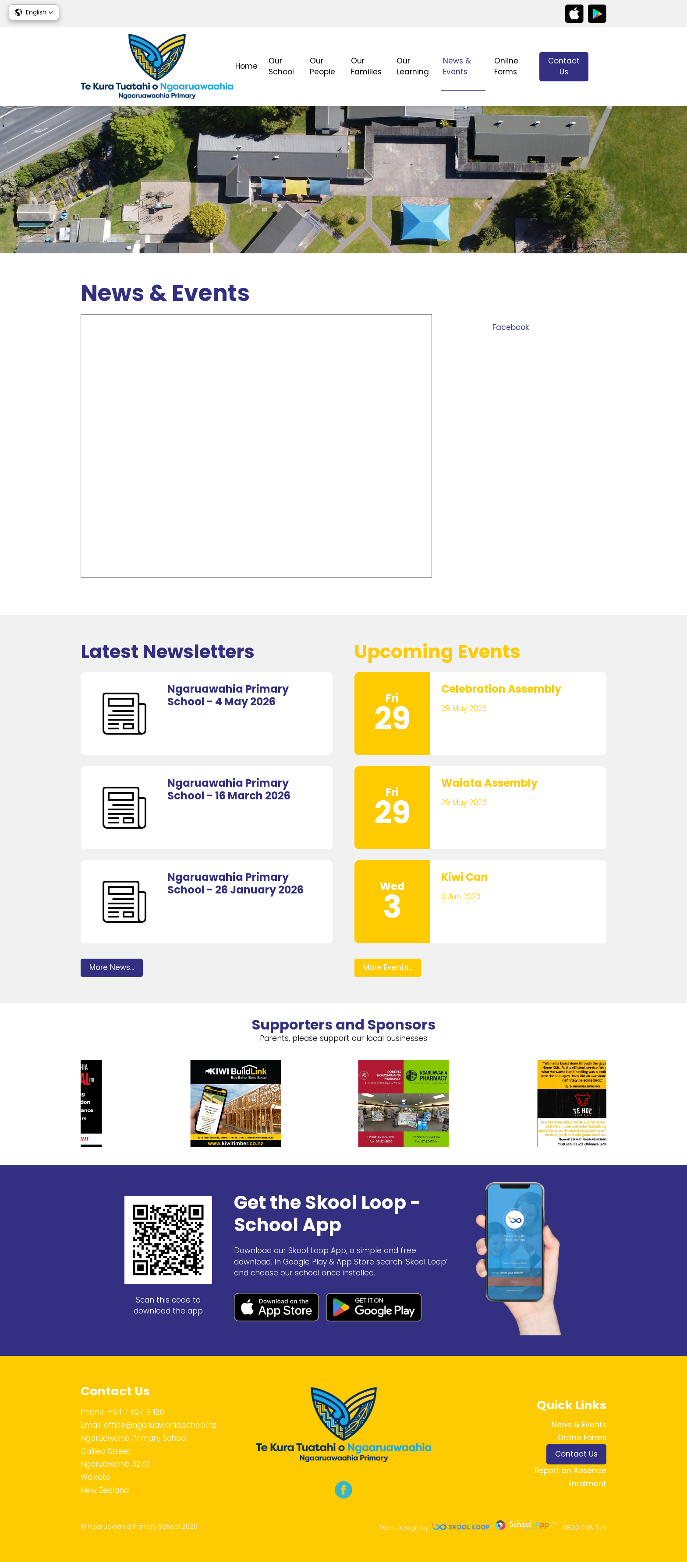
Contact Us (564, 66)
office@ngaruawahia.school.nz (160, 1425)
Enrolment (587, 1483)
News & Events (457, 66)
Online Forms (506, 66)
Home (246, 66)
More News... (111, 967)
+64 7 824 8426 (136, 1412)
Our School (281, 66)
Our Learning (413, 66)
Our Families (366, 66)
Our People (322, 66)
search (601, 66)
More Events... (387, 967)
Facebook (510, 327)
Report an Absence (570, 1470)
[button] (33, 12)
